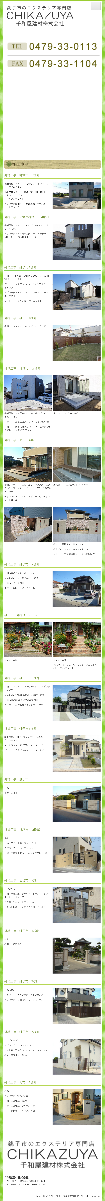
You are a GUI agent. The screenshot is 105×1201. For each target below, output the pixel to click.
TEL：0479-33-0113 (14, 1184)
